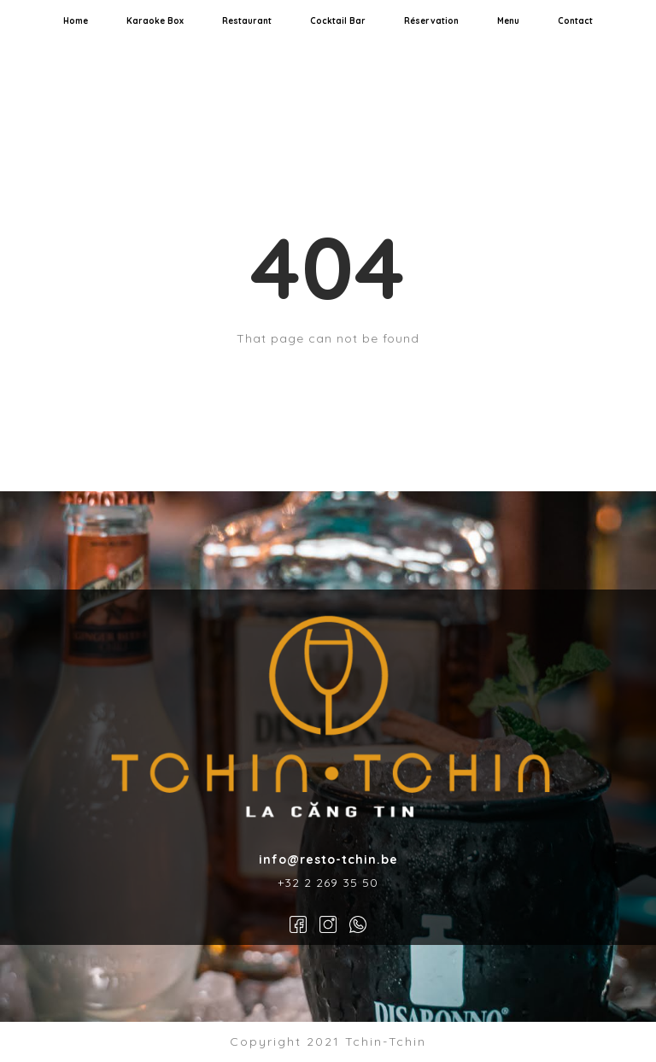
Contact (575, 20)
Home (75, 20)
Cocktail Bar (338, 20)
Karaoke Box (155, 20)
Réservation (431, 20)
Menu (508, 20)
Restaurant (247, 20)
